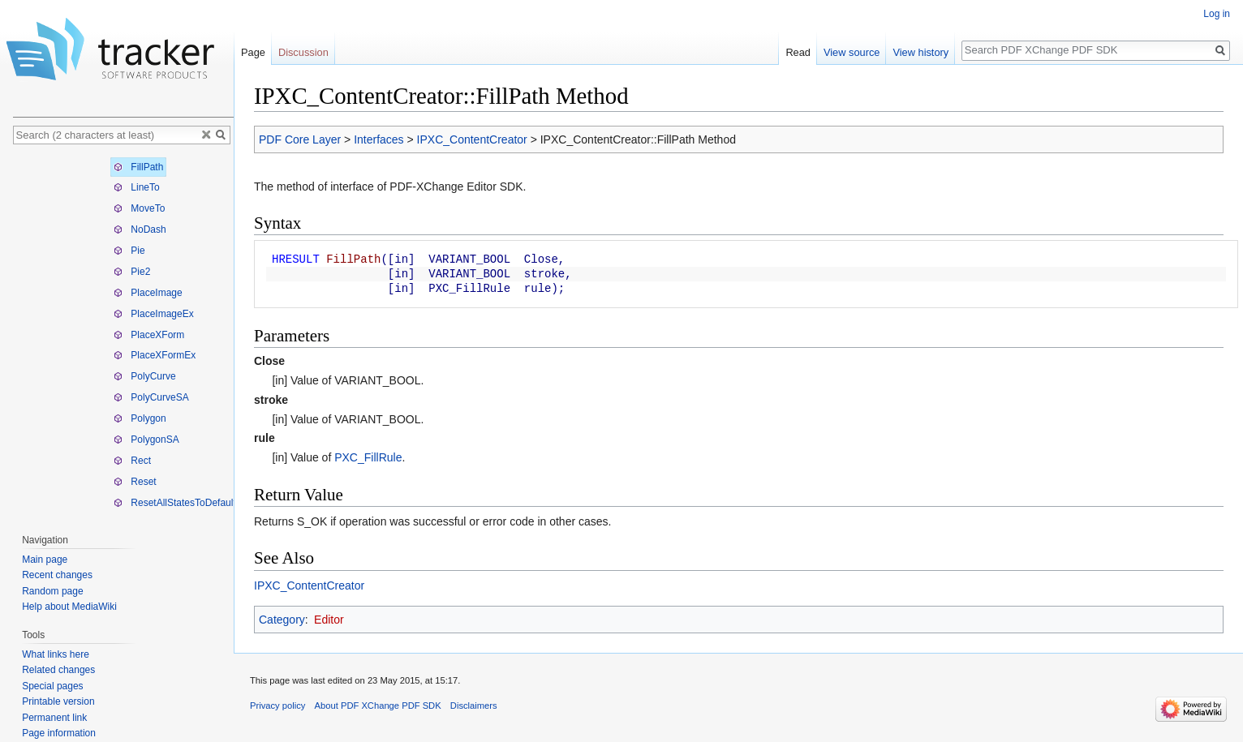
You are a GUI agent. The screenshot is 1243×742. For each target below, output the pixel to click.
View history (920, 52)
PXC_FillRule (368, 457)
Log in (1216, 13)
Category (282, 619)
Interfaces (378, 139)
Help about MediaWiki (69, 606)
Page (253, 52)
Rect (132, 460)
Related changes (58, 670)
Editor (329, 619)
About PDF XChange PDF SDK (378, 705)
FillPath (138, 167)
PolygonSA (146, 439)
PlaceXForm (149, 335)
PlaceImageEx (154, 314)
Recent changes (57, 575)
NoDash (140, 229)
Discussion (303, 52)
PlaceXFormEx (155, 355)
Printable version (58, 701)
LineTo (137, 187)
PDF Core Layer (300, 139)
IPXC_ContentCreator (472, 139)
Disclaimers (473, 705)
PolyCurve (145, 376)
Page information (59, 733)
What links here (55, 654)
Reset (135, 481)
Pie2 (132, 271)
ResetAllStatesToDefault (175, 503)
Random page (52, 591)
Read (798, 52)
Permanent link (54, 717)
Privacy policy (277, 705)
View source (852, 52)
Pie (129, 250)
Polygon (140, 418)
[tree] (123, 334)
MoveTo (139, 208)
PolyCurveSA (151, 397)
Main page (44, 559)
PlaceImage (148, 292)
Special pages (52, 686)
